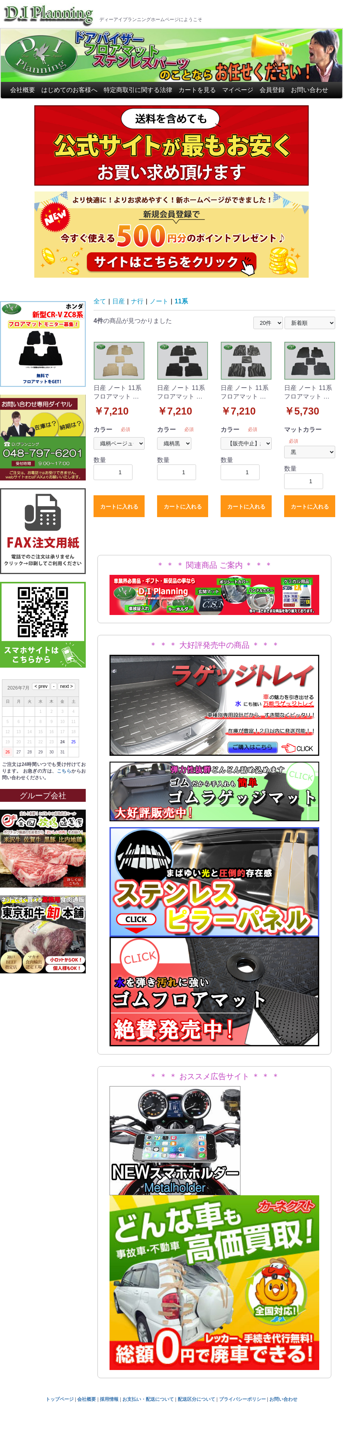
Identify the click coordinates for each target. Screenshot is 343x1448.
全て (100, 301)
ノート (159, 301)
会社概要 (22, 90)
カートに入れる (119, 506)
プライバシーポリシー (242, 1399)
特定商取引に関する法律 (138, 90)
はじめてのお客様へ (69, 90)
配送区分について (196, 1399)
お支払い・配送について (148, 1399)
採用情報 (109, 1399)
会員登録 (272, 90)
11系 (181, 301)
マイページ (237, 90)
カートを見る (197, 90)
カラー (103, 429)
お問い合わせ (309, 90)
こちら (64, 771)
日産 (118, 301)
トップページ (60, 1399)
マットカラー (303, 429)
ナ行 (137, 301)
